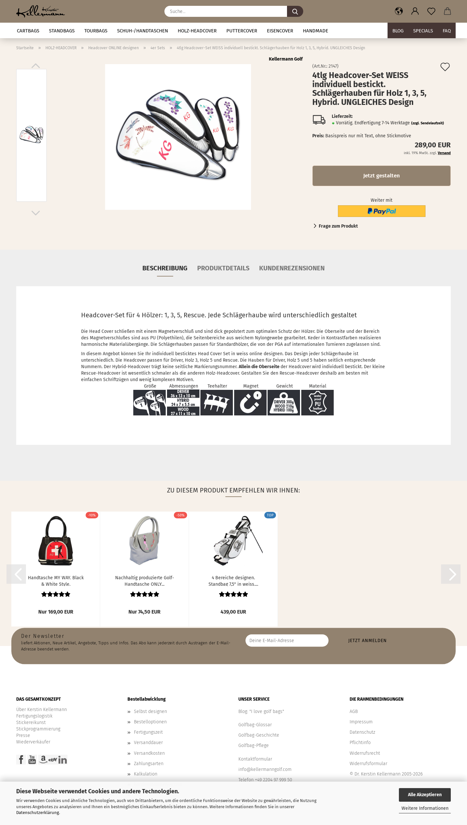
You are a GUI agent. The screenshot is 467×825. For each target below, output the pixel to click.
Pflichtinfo (360, 742)
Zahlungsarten (148, 763)
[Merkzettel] (431, 11)
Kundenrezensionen (292, 268)
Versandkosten (149, 753)
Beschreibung (164, 268)
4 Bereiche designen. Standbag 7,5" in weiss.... (233, 580)
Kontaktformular (255, 759)
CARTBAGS (28, 31)
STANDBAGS (62, 31)
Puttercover (241, 31)
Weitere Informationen (425, 808)
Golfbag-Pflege (253, 745)
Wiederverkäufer (33, 742)
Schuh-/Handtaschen (142, 31)
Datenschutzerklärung (37, 812)
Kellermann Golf (286, 59)
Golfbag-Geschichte (258, 735)
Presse (23, 735)
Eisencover (280, 31)
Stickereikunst (31, 722)
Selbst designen (150, 711)
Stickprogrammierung (38, 729)
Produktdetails (223, 268)
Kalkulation (145, 774)
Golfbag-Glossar (255, 725)
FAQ (447, 31)
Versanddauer (148, 742)
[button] (399, 11)
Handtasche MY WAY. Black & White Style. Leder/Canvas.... (56, 580)
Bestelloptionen (150, 722)
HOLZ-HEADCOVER (197, 31)
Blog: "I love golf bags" (261, 711)
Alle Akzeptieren (425, 794)
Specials (423, 31)
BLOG (397, 31)
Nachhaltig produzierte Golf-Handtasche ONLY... (144, 580)
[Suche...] (295, 11)
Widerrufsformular (368, 763)
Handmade (315, 31)
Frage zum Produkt (338, 226)
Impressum (361, 722)
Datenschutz (362, 732)
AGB (354, 711)
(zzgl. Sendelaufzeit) (427, 123)
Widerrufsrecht (365, 753)
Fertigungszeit (148, 732)
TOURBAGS (95, 31)
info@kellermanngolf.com (265, 769)
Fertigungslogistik (34, 716)
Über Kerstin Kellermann (41, 709)
